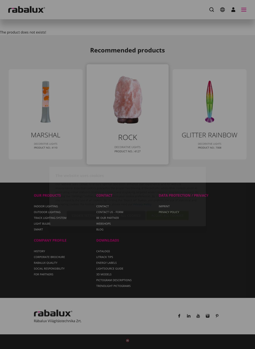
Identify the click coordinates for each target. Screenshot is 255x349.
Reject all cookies (125, 193)
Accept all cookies (167, 193)
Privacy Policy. (142, 182)
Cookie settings (85, 193)
